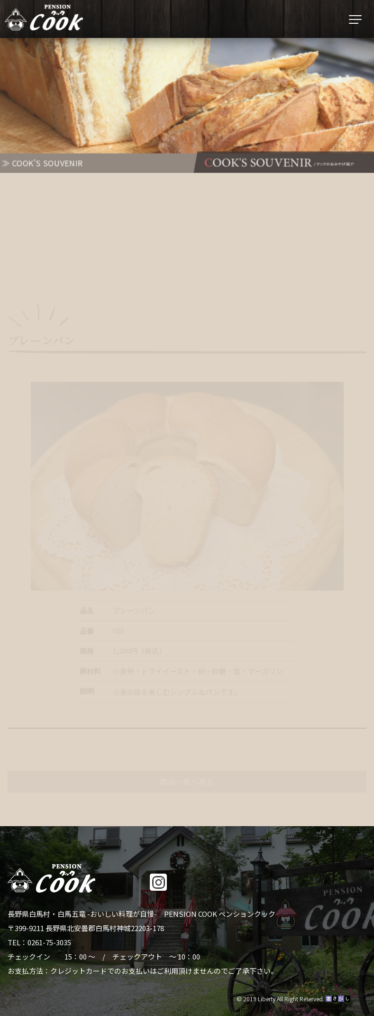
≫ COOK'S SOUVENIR (41, 163)
